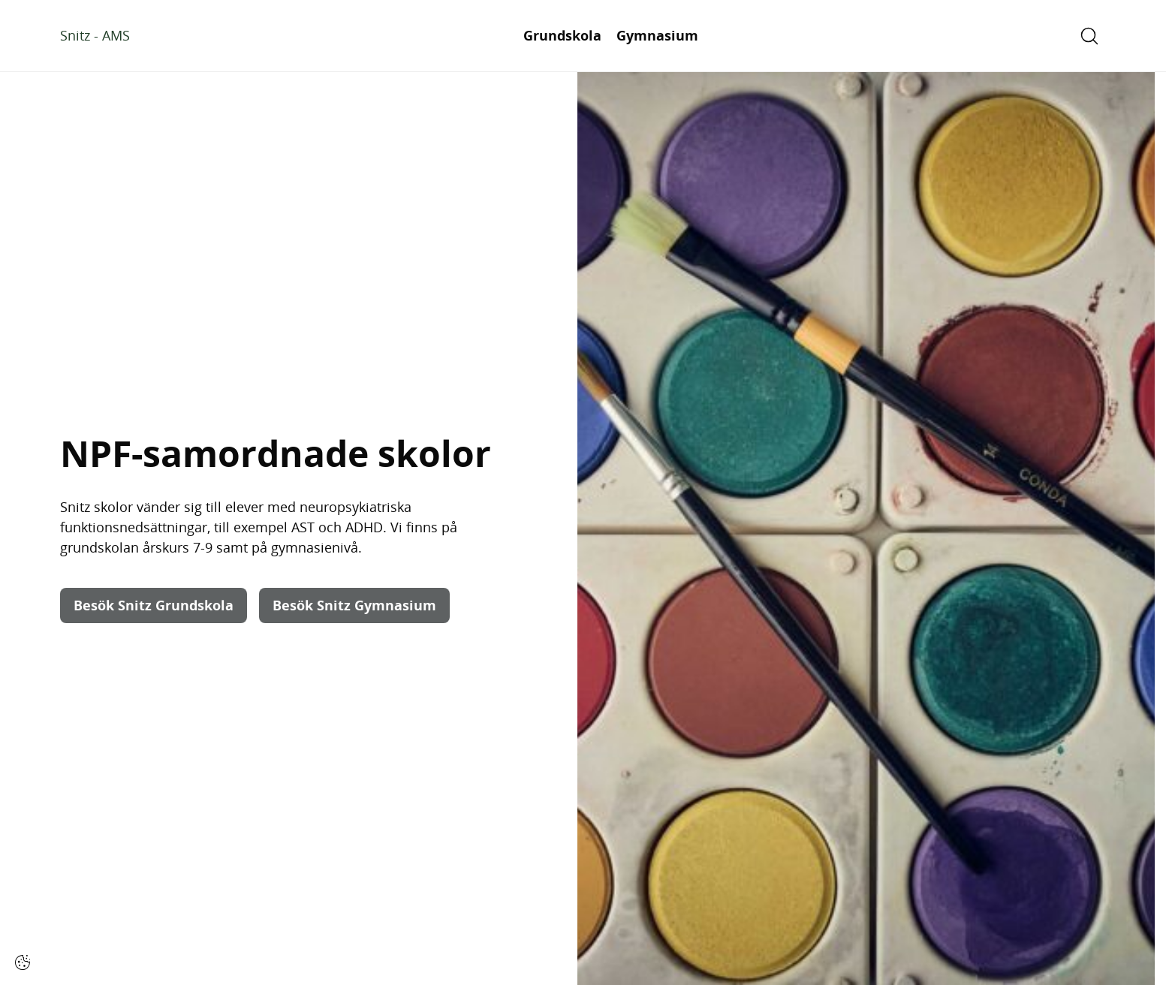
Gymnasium (657, 35)
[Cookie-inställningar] (22, 962)
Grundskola (562, 35)
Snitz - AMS (95, 35)
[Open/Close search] (1089, 36)
